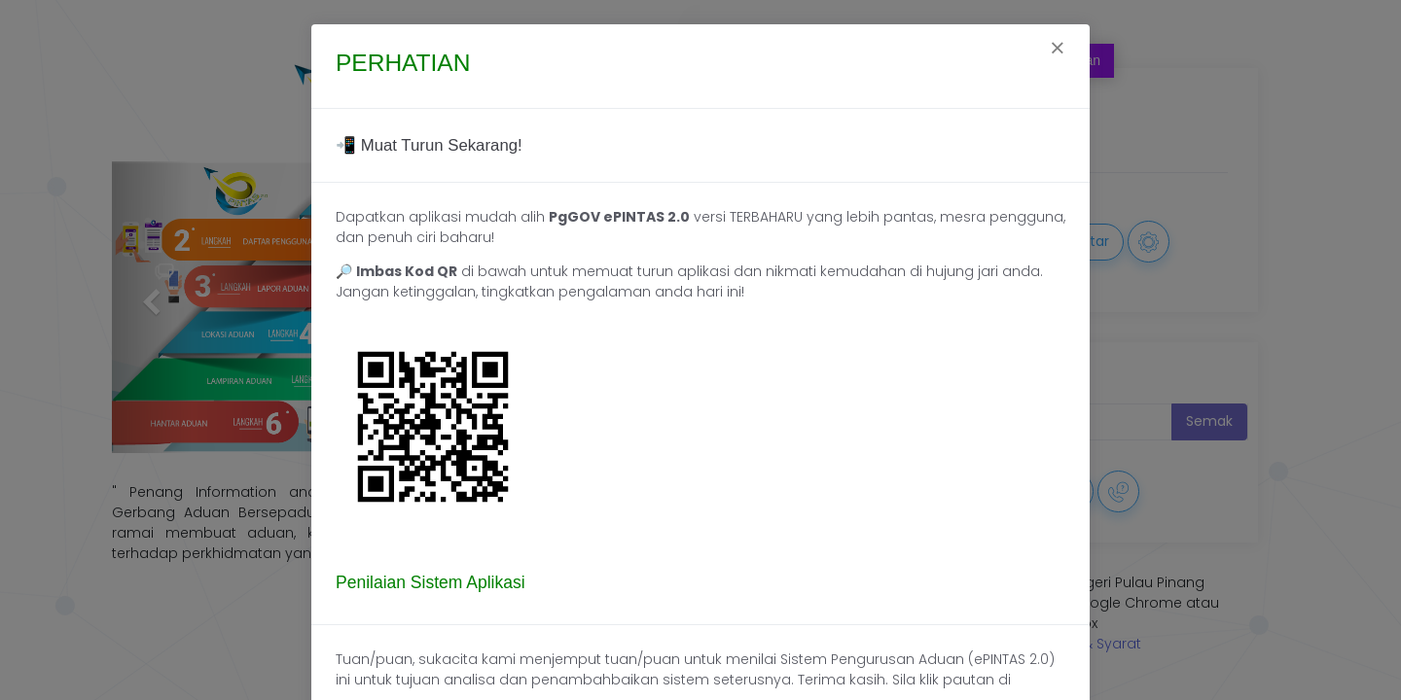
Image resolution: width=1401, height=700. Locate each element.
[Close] (1057, 51)
